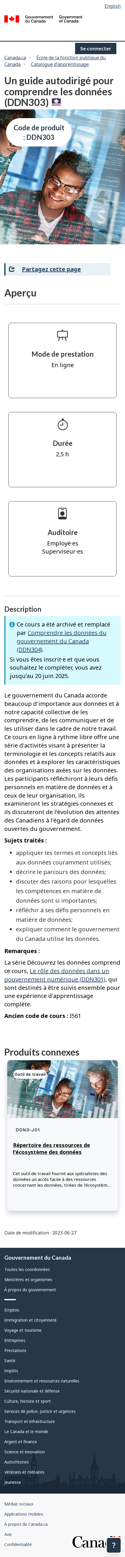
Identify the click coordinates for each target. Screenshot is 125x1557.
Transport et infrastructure (29, 1421)
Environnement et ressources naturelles (41, 1381)
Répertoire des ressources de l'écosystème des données (51, 1148)
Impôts (11, 1370)
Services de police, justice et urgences (40, 1411)
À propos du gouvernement (30, 1289)
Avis (8, 1534)
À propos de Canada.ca (26, 1524)
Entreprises (14, 1340)
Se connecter (95, 48)
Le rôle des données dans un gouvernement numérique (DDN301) (56, 975)
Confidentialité (18, 1544)
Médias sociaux (18, 1504)
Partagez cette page (51, 269)
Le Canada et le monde (26, 1431)
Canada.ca (15, 57)
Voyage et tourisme (23, 1330)
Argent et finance (20, 1441)
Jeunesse (12, 1482)
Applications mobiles (23, 1514)
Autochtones (16, 1462)
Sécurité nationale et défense (32, 1391)
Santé (9, 1360)
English (113, 6)
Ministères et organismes (28, 1279)
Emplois (11, 1310)
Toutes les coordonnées (27, 1269)
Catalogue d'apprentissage (60, 64)
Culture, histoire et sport (27, 1401)
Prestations (15, 1350)
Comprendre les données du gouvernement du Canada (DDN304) (62, 641)
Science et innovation (24, 1452)
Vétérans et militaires (24, 1472)
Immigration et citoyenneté (30, 1320)
